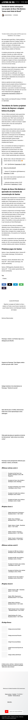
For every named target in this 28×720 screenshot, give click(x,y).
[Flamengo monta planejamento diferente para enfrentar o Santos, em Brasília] (14, 450)
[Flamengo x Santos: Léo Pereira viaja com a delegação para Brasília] (14, 328)
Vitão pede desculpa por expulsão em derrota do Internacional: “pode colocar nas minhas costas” (13, 437)
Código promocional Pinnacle (14, 635)
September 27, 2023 (20, 164)
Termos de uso (16, 695)
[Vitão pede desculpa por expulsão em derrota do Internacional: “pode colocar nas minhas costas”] (14, 425)
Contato (14, 694)
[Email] (4, 288)
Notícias (17, 2)
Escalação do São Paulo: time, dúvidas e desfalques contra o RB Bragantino (15, 475)
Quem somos (8, 694)
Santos (4, 278)
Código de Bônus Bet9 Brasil (14, 654)
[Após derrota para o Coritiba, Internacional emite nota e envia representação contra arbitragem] (14, 399)
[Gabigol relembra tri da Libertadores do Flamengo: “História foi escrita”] (14, 375)
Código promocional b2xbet (14, 629)
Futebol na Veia (5, 664)
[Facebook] (4, 284)
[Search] (25, 2)
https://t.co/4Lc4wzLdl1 (10, 168)
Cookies (10, 695)
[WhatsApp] (21, 284)
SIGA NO (9, 702)
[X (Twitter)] (9, 284)
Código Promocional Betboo (14, 641)
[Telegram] (15, 284)
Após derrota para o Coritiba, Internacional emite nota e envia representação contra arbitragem (12, 411)
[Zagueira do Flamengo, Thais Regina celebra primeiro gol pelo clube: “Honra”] (14, 352)
